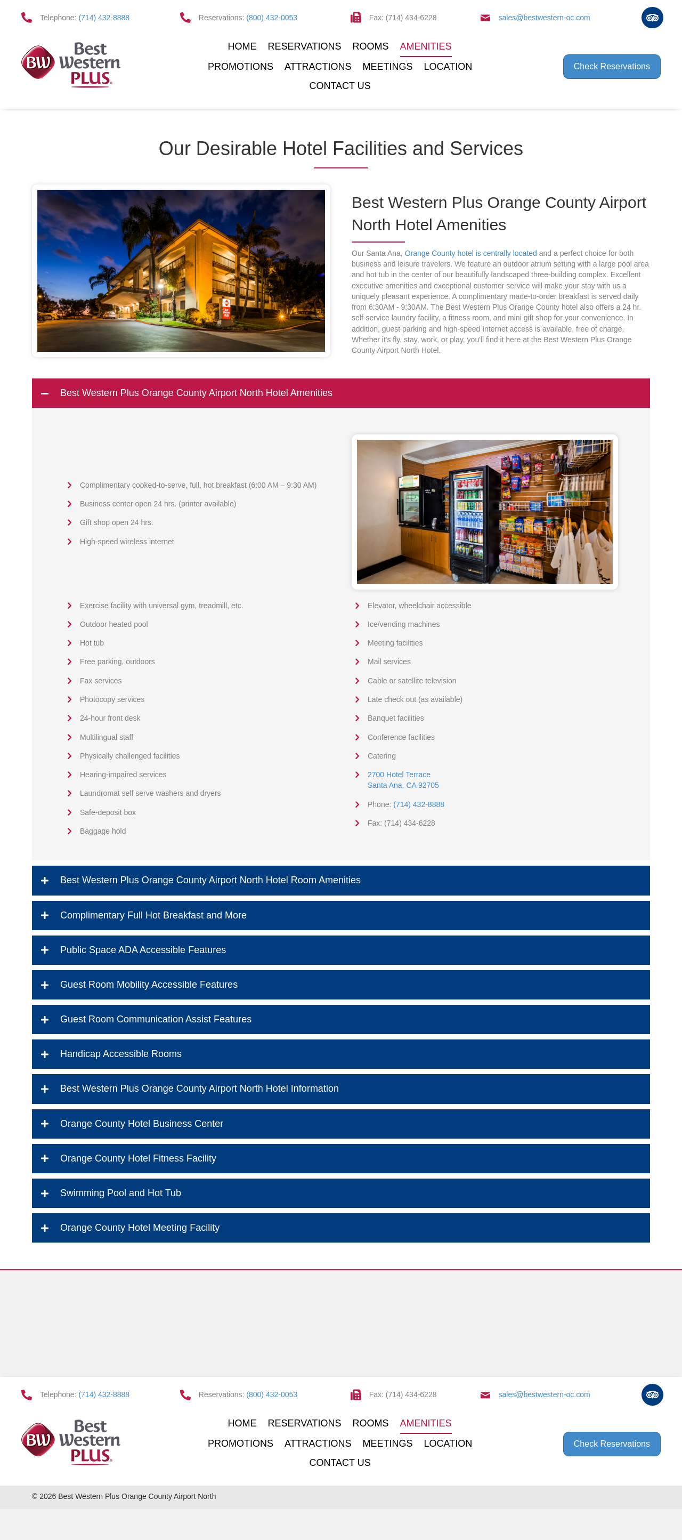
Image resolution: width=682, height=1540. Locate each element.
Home (242, 46)
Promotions (240, 66)
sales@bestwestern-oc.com (544, 17)
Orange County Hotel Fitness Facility (138, 1158)
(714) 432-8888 (103, 17)
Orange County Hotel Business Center (141, 1123)
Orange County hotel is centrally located (471, 253)
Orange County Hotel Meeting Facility (140, 1227)
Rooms (371, 46)
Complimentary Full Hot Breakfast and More (153, 915)
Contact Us (339, 85)
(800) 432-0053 (271, 17)
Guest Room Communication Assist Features (155, 1019)
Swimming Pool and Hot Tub (120, 1193)
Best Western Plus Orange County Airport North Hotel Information (199, 1088)
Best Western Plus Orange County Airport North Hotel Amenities (196, 393)
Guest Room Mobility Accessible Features (149, 984)
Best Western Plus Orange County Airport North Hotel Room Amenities (210, 880)
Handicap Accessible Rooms (121, 1054)
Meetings (388, 66)
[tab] (341, 393)
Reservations (305, 46)
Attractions (318, 66)
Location (448, 66)
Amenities (426, 46)
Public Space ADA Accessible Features (143, 950)
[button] (612, 66)
